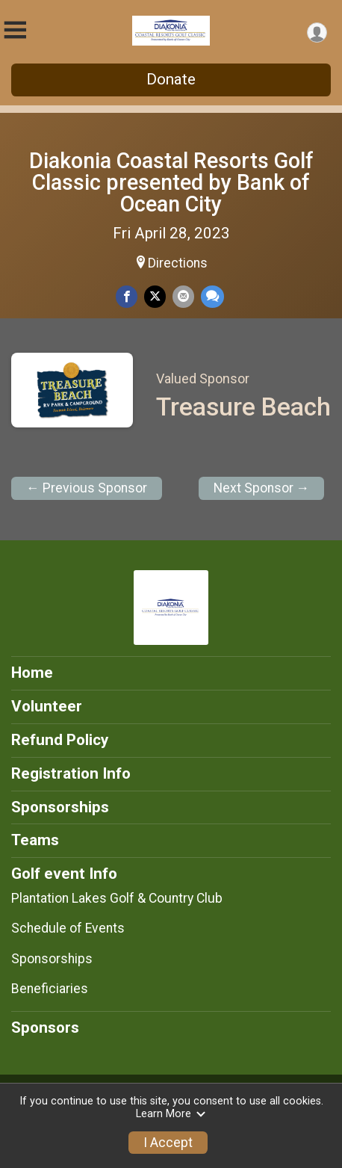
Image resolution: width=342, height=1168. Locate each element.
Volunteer (46, 706)
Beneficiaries (49, 988)
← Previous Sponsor (86, 488)
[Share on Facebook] (126, 296)
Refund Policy (59, 740)
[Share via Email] (183, 296)
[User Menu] (317, 32)
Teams (35, 840)
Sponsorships (60, 807)
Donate (171, 79)
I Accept (168, 1142)
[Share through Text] (212, 296)
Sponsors (45, 1027)
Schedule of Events (68, 928)
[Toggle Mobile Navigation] (15, 30)
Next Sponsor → (262, 488)
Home (32, 673)
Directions (178, 263)
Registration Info (71, 773)
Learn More (171, 1113)
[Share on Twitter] (155, 296)
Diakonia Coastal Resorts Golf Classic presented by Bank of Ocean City (171, 182)
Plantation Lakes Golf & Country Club (117, 898)
